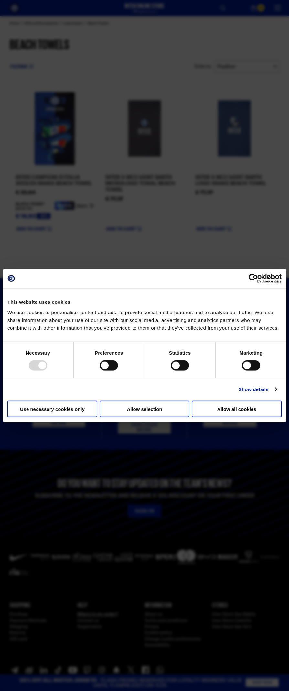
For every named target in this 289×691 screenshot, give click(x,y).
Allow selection (144, 408)
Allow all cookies (236, 408)
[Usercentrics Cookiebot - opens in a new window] (253, 278)
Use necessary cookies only (52, 408)
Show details (254, 389)
